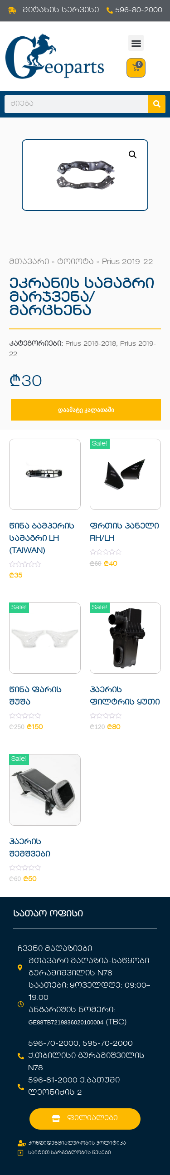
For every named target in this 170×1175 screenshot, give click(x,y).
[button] (136, 43)
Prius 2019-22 (127, 262)
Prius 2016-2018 (90, 344)
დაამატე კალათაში (86, 410)
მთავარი (29, 262)
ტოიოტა (75, 262)
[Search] (156, 104)
